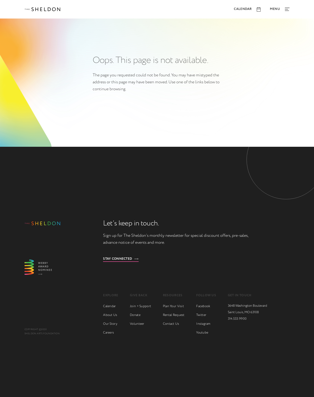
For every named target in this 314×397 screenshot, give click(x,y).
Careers (108, 332)
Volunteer (137, 324)
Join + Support (140, 306)
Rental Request (174, 315)
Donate (135, 315)
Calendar (109, 306)
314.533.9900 (237, 318)
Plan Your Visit (173, 306)
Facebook (203, 306)
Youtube (202, 332)
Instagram (203, 324)
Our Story (110, 324)
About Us (110, 315)
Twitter (201, 315)
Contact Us (171, 324)
